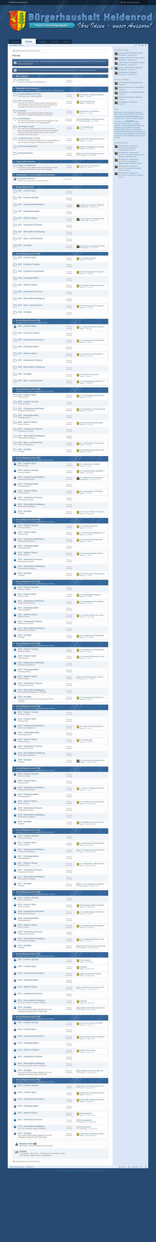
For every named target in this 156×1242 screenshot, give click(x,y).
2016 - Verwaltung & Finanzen (30, 932)
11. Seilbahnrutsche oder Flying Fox (92, 327)
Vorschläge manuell (26, 126)
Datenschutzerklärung (16, 1167)
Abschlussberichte (25, 153)
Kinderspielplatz (85, 960)
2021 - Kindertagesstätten (28, 608)
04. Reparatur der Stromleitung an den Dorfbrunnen (97, 478)
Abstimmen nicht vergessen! (89, 166)
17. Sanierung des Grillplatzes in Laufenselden (96, 533)
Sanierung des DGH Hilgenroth (90, 974)
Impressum (29, 1167)
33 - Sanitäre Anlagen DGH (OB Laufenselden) (96, 912)
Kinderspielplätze (86, 1113)
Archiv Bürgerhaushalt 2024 (28, 389)
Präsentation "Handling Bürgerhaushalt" (93, 95)
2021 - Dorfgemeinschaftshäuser (31, 601)
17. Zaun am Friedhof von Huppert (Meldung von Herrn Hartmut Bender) (104, 512)
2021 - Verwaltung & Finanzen (30, 621)
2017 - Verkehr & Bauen (27, 863)
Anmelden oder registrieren (18, 2)
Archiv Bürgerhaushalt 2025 (28, 320)
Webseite (138, 133)
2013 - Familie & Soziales (28, 1085)
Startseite (15, 42)
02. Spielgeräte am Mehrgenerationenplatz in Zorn (97, 650)
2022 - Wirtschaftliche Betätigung (31, 566)
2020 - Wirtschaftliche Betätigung (31, 690)
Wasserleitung (123, 133)
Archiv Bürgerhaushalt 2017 (28, 830)
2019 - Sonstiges (24, 760)
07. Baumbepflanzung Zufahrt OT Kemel (94, 381)
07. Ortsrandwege (86, 740)
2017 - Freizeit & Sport (27, 843)
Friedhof (141, 116)
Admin (82, 96)
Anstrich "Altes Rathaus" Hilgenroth (92, 205)
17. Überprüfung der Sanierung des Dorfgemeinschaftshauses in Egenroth (105, 340)
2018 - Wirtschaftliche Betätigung (31, 815)
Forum (28, 41)
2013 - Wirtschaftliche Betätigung (31, 1126)
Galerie (66, 42)
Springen (128, 129)
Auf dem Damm (122, 112)
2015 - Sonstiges (24, 1007)
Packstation (118, 125)
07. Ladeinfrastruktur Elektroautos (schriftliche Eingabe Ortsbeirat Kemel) (105, 443)
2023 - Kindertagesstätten (28, 484)
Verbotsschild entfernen (88, 1050)
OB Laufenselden (85, 121)
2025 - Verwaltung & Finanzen (30, 360)
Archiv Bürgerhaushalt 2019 (28, 706)
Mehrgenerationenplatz (121, 123)
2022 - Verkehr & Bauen (27, 553)
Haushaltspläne (24, 119)
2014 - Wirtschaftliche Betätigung (31, 1063)
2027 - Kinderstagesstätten (29, 211)
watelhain (117, 137)
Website (143, 133)
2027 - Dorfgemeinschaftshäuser (31, 204)
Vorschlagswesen (86, 1120)
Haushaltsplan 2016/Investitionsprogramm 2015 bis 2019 (99, 119)
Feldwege (83, 1001)
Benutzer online (26, 1144)
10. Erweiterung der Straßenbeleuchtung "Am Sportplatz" (99, 802)
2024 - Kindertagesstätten (28, 415)
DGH (131, 114)
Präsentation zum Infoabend (89, 111)
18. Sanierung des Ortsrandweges (91, 423)
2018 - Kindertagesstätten (28, 794)
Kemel (130, 121)
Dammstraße (140, 114)
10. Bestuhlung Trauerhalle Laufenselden (94, 450)
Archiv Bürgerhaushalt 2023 (28, 458)
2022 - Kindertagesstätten (28, 546)
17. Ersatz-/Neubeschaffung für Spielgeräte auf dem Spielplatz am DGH (104, 395)
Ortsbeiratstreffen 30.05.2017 (30, 94)
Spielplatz (83, 967)
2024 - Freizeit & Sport (27, 395)
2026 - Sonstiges (24, 312)
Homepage (118, 121)
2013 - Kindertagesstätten (28, 1106)
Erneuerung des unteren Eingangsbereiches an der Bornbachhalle (102, 1037)
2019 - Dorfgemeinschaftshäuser (31, 726)
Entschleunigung (131, 116)
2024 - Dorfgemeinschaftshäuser (31, 408)
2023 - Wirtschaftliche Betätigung (31, 504)
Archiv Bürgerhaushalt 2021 (28, 582)
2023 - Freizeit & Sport (27, 463)
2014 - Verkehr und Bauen (28, 1050)
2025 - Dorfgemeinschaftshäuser (31, 340)
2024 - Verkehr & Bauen (27, 422)
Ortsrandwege (136, 123)
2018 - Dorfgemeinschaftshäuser (31, 787)
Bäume (127, 114)
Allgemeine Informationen (27, 88)
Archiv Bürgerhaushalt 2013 (28, 1080)
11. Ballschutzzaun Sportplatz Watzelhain (94, 843)
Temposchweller (127, 132)
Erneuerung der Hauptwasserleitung (92, 246)
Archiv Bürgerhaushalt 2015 (28, 954)
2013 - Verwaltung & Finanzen (30, 1120)
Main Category (22, 76)
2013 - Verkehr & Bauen (27, 1113)
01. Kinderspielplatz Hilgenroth (90, 595)
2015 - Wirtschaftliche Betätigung (31, 1000)
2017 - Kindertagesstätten (28, 856)
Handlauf (140, 118)
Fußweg (127, 118)
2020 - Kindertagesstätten (28, 670)
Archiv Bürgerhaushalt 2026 (28, 254)
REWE (142, 125)
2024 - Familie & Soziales (28, 402)
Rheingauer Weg (119, 127)
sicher (143, 135)
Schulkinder (129, 128)
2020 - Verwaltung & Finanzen (30, 683)
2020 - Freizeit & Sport (27, 656)
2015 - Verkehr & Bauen (27, 987)
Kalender (54, 42)
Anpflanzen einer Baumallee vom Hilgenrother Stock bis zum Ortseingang (105, 1008)
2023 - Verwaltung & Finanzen (30, 498)
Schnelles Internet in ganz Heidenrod (92, 946)
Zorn (121, 135)
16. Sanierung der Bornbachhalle (91, 539)
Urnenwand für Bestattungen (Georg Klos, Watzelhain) (98, 1134)
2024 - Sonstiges (24, 449)
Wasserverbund (85, 1127)
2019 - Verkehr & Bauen (27, 739)
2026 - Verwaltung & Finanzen (30, 292)
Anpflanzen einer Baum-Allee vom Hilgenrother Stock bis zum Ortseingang (105, 1071)
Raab (81, 852)
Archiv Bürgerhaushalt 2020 (28, 643)
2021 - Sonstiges (24, 635)
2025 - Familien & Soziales (28, 333)
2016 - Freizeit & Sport (27, 905)
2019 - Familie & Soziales (28, 712)
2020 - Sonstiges (24, 697)
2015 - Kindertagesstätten (28, 980)
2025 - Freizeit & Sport (27, 326)
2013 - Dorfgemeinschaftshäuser (31, 1099)
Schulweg (136, 128)
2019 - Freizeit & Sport (27, 719)
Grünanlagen (134, 118)
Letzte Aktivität (121, 143)
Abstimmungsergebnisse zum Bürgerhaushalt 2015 (97, 147)
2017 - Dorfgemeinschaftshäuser (31, 849)
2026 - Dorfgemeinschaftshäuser (31, 271)
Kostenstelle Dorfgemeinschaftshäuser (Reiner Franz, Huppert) (101, 1100)
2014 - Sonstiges (24, 1070)
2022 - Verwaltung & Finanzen (30, 559)
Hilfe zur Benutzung (26, 101)
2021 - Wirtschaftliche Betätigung (31, 628)
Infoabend (22, 111)
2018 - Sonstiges (24, 822)
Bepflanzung (138, 112)
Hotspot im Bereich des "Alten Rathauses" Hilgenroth (136, 58)
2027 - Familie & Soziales (28, 198)
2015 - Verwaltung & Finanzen (30, 994)
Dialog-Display (120, 116)
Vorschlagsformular (86, 127)
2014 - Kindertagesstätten (28, 1043)
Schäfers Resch (120, 130)
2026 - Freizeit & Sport (27, 257)
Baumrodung (131, 112)
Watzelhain (131, 134)
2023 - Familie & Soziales (28, 470)
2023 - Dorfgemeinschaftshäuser (31, 477)
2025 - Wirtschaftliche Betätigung (31, 367)
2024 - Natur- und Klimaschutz (30, 443)
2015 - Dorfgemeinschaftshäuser (31, 973)
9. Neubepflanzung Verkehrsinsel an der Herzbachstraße (99, 822)
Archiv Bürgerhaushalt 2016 (28, 892)
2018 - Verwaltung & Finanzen (30, 808)
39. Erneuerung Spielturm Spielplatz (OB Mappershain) (98, 905)
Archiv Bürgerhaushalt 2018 (28, 768)
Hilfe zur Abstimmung (87, 101)
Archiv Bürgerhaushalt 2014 (28, 1017)
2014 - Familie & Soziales (28, 1022)
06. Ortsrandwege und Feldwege (91, 491)
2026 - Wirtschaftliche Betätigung (31, 298)
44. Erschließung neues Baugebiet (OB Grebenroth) (97, 925)
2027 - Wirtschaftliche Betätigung (31, 232)
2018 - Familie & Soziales (28, 774)
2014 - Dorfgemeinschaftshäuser (31, 1036)
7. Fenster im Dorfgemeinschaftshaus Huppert (95, 788)
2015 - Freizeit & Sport (27, 966)
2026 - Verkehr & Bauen (27, 285)
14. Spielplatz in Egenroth (89, 526)
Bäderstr (121, 114)
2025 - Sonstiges (24, 374)
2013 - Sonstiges (24, 1133)
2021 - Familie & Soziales (28, 587)
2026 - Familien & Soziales (28, 264)
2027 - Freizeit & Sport (27, 191)
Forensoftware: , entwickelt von (78, 1171)
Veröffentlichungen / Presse (29, 138)
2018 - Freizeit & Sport (27, 781)
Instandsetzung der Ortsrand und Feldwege (95, 987)
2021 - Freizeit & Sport (27, 594)
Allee (116, 112)
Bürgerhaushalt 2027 (25, 187)
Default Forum (23, 80)
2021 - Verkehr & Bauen (27, 615)
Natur (129, 123)
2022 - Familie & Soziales (28, 525)
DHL (134, 114)
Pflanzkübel (131, 126)
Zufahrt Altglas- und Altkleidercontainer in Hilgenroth (97, 218)
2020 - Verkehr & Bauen (27, 676)
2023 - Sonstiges (24, 511)
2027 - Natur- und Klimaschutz (30, 238)
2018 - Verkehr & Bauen (27, 801)
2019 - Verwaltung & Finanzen (30, 746)
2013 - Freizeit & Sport (27, 1092)
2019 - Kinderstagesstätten (29, 732)
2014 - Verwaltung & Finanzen (30, 1057)
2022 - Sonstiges (24, 573)
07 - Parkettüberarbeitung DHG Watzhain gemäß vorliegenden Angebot (104, 850)
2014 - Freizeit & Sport (27, 1029)
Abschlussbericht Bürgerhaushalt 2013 (93, 154)
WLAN (116, 133)
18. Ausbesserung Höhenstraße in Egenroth (95, 354)
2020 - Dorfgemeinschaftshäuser (31, 663)
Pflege (138, 125)
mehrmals (138, 135)
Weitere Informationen (25, 64)
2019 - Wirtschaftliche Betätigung (31, 753)
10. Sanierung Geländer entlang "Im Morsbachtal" (97, 553)
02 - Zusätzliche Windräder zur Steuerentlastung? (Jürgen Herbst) (102, 939)
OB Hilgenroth (84, 206)
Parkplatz (124, 125)
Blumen (117, 114)
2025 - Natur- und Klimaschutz (30, 381)
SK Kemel (83, 679)
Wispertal (117, 135)
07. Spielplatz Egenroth (88, 258)
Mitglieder (42, 42)
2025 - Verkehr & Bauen (27, 353)
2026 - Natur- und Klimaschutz (30, 305)
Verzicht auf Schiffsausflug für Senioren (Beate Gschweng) (100, 1086)
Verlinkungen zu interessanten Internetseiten (35, 175)
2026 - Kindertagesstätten (28, 278)
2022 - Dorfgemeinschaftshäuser (31, 539)
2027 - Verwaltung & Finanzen (30, 225)
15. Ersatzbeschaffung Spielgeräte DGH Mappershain (98, 471)
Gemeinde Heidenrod (26, 179)
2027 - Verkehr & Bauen (27, 218)
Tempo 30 (118, 132)
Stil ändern (122, 1167)
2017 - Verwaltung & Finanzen (30, 870)
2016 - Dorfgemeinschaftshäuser (31, 911)
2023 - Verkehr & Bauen (27, 491)
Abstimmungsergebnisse (28, 146)
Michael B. (83, 948)
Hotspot (123, 121)
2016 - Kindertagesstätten (28, 918)
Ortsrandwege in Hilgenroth (127, 72)
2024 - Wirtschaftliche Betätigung (31, 436)
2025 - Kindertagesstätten (28, 347)
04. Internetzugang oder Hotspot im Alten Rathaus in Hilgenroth (101, 272)
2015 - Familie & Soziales (28, 959)
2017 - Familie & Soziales (28, 836)
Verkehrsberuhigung (139, 131)
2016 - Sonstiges (24, 945)
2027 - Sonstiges (24, 245)
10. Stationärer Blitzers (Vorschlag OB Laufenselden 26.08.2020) (102, 615)
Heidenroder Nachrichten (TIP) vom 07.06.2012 (96, 139)
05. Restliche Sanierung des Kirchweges (94, 285)
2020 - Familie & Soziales (28, 649)
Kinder (136, 121)
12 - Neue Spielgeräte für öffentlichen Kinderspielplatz (98, 884)
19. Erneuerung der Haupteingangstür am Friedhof (97, 574)
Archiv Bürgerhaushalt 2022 (28, 520)
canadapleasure (45, 1155)
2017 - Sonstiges (24, 883)
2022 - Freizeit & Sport (27, 532)
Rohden (82, 762)
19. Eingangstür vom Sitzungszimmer (92, 409)
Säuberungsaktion (137, 129)
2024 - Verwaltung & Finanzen (30, 429)
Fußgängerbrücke (120, 118)
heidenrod (131, 136)
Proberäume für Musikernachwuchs (92, 1093)
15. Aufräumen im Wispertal (89, 374)
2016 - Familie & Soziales (28, 898)
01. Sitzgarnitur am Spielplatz (90, 464)
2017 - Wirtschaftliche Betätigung (31, 877)
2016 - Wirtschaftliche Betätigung (31, 939)
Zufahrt (125, 135)
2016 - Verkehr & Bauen (27, 925)
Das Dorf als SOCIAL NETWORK (91, 1023)
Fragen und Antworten (25, 161)
